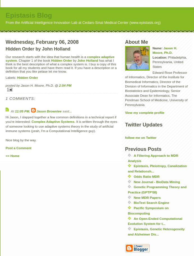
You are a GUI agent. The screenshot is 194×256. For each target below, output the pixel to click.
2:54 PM (65, 85)
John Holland (87, 60)
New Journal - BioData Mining (157, 182)
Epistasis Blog (29, 15)
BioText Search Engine (151, 202)
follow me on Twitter (140, 137)
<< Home (12, 156)
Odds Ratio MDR (147, 176)
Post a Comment (18, 148)
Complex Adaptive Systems (53, 121)
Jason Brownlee (49, 111)
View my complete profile (144, 112)
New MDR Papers (147, 197)
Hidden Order (61, 60)
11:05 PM (22, 111)
